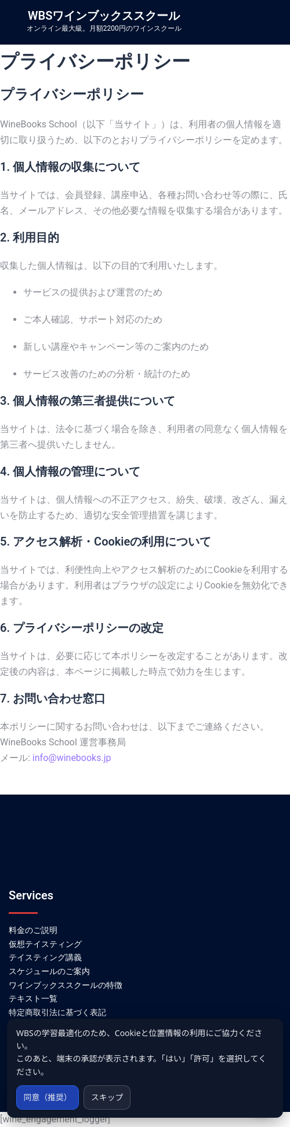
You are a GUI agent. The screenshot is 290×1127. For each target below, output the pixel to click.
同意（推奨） (48, 1097)
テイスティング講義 (45, 957)
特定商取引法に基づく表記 (57, 1012)
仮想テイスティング (45, 944)
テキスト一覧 (33, 998)
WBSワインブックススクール (104, 16)
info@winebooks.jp (71, 757)
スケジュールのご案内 (49, 971)
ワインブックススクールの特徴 (65, 985)
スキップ (108, 1097)
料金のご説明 (33, 930)
